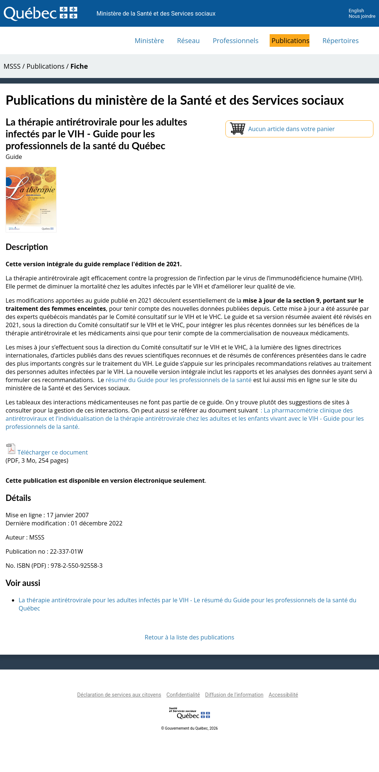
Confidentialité (183, 695)
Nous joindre (362, 16)
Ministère (149, 40)
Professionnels (235, 40)
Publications (290, 40)
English (356, 10)
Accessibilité (283, 695)
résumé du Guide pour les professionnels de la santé (179, 380)
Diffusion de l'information (234, 695)
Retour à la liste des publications (189, 637)
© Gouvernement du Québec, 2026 (189, 728)
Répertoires (340, 40)
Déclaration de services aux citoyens (119, 695)
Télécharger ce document (47, 452)
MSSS (12, 66)
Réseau (188, 40)
